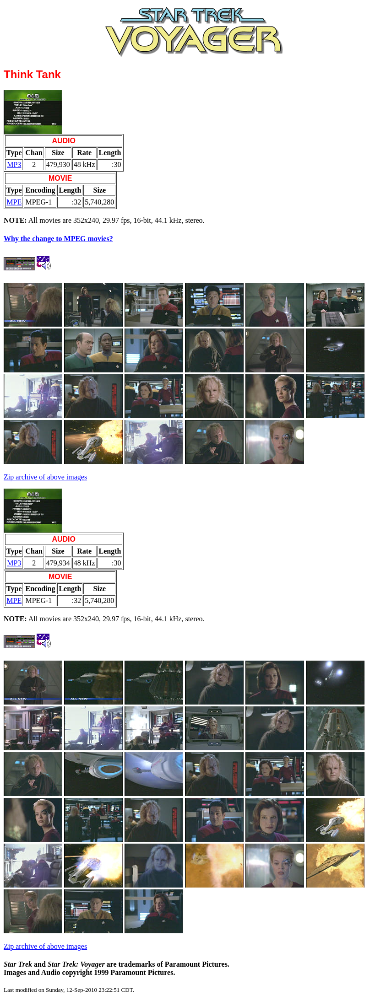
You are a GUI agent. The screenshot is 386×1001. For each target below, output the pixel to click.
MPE (14, 202)
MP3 (14, 164)
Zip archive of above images (45, 477)
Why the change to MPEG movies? (58, 238)
